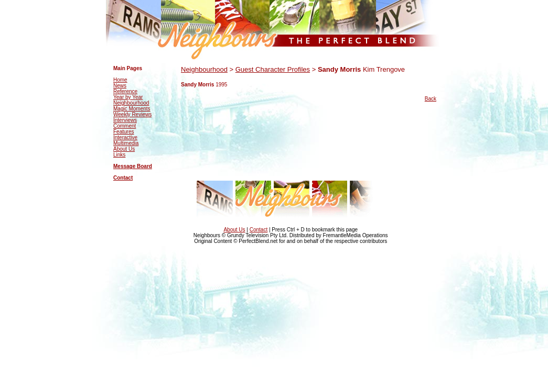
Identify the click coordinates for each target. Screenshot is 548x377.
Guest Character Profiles (272, 69)
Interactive (125, 137)
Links (119, 155)
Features (123, 132)
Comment (124, 126)
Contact (123, 178)
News (119, 85)
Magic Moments (132, 109)
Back (430, 99)
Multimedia (125, 143)
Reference (125, 91)
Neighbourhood (131, 103)
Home (120, 80)
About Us (124, 149)
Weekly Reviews (132, 114)
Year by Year (128, 97)
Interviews (125, 120)
